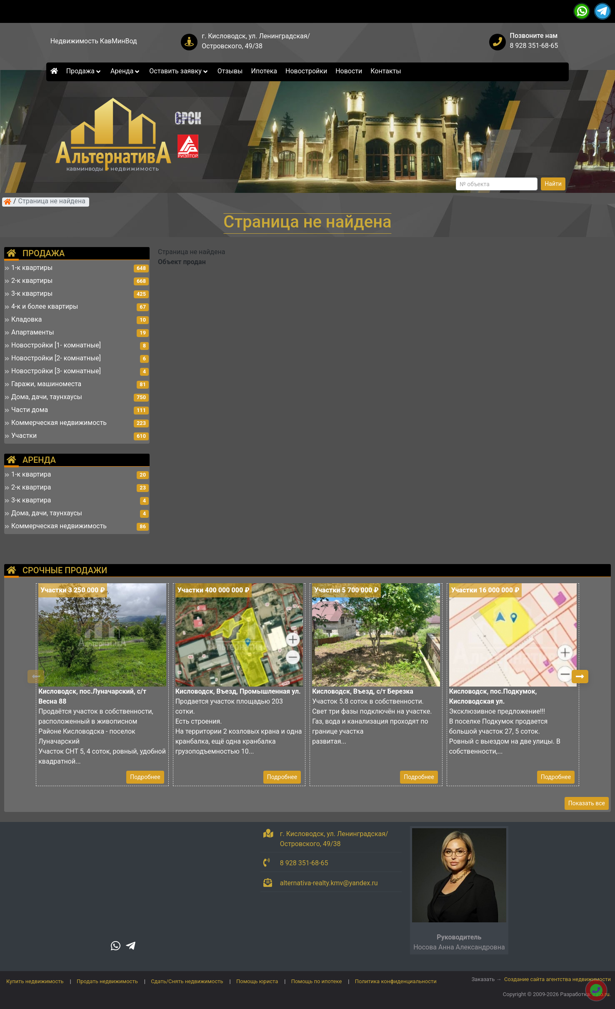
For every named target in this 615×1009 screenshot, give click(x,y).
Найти (553, 183)
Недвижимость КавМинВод (93, 41)
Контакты (385, 71)
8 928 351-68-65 (534, 46)
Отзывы (230, 71)
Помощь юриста (257, 981)
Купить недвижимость (35, 981)
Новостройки (306, 71)
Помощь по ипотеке (316, 981)
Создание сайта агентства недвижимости (557, 979)
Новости (348, 71)
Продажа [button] (84, 71)
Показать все (586, 803)
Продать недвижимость (107, 981)
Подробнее (145, 777)
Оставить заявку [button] (179, 71)
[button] (580, 676)
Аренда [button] (125, 71)
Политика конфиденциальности (396, 981)
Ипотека (264, 71)
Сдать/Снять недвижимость (187, 981)
